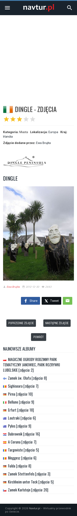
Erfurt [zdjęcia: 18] (21, 410)
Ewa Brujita (43, 143)
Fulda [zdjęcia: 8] (19, 465)
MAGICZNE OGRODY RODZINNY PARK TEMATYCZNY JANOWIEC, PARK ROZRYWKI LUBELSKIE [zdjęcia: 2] (31, 365)
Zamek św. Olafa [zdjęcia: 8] (27, 378)
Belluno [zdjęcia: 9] (21, 402)
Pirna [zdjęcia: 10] (20, 394)
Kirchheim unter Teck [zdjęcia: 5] (31, 481)
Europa (53, 132)
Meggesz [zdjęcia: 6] (22, 458)
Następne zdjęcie (57, 323)
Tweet (51, 301)
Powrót (38, 337)
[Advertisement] (38, 55)
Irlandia (8, 136)
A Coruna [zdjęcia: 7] (22, 442)
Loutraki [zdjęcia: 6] (22, 418)
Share (30, 301)
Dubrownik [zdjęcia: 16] (24, 434)
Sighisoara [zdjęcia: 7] (23, 386)
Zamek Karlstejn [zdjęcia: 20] (28, 489)
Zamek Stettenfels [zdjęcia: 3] (29, 473)
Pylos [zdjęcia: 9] (19, 426)
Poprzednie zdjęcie (21, 323)
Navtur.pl (34, 508)
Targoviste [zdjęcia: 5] (23, 450)
